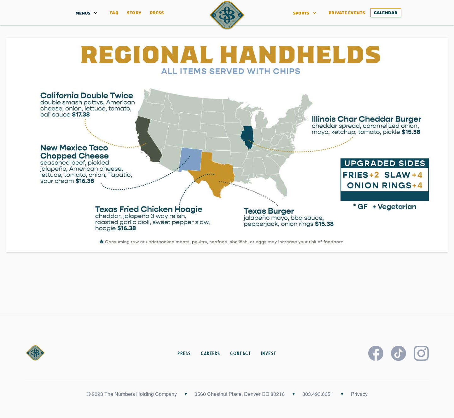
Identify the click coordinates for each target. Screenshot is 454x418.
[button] (83, 13)
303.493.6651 (317, 394)
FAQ (114, 12)
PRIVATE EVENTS (347, 12)
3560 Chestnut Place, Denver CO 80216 (240, 394)
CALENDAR (386, 12)
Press (157, 12)
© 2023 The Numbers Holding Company (132, 394)
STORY (134, 12)
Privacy (359, 394)
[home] (227, 15)
